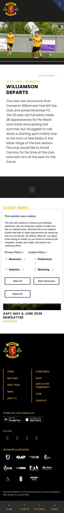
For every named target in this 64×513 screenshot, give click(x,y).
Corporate (42, 371)
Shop (39, 378)
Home (10, 371)
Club (38, 393)
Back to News (48, 75)
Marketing (42, 269)
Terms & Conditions (51, 492)
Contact (41, 400)
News (10, 391)
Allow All (17, 281)
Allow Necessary (46, 281)
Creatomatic (23, 494)
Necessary (13, 259)
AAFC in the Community (42, 385)
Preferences (43, 259)
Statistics (12, 269)
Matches (12, 378)
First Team (13, 385)
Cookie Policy (37, 252)
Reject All (17, 294)
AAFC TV (12, 398)
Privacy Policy (34, 492)
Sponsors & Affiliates (16, 449)
